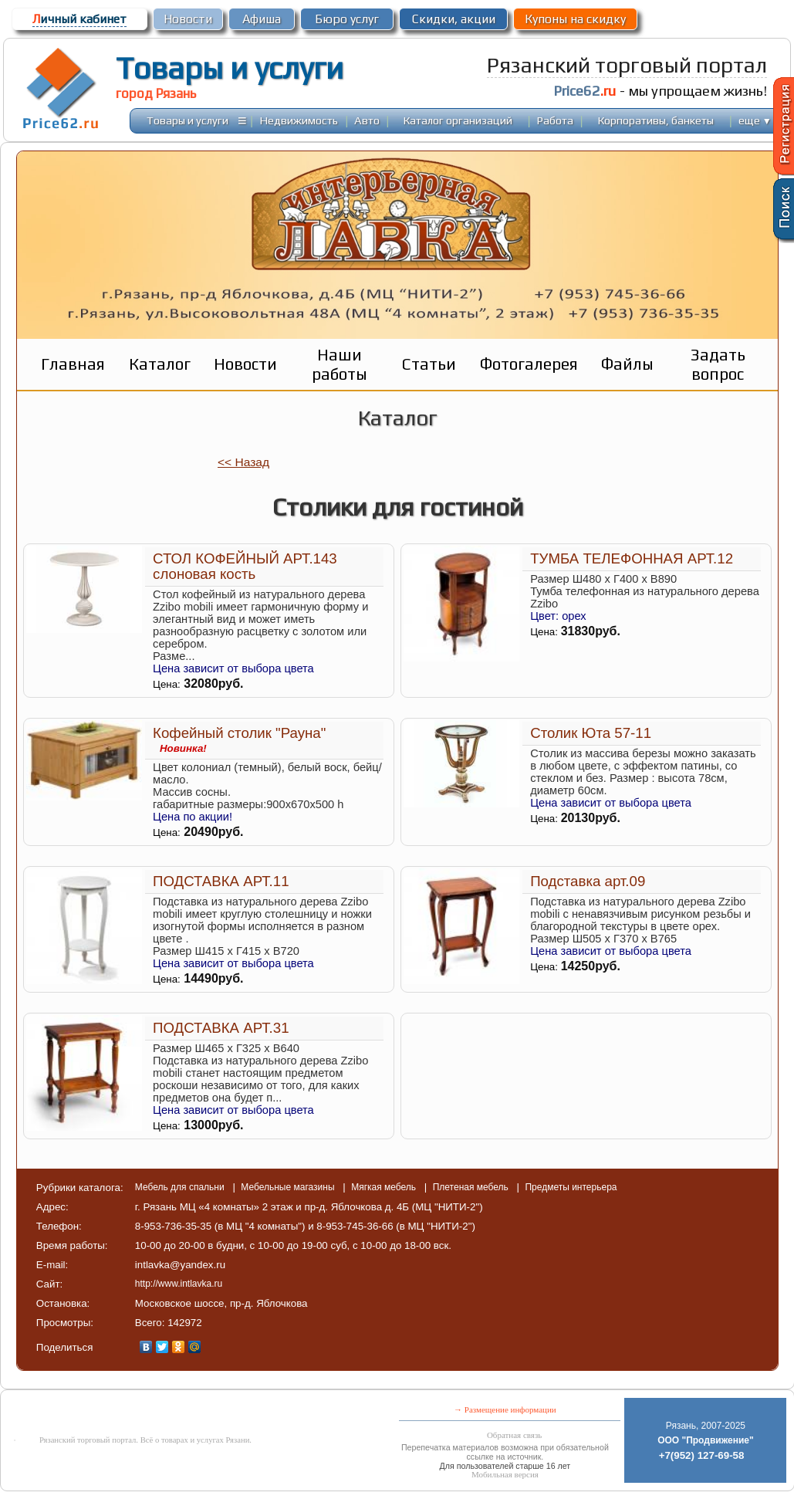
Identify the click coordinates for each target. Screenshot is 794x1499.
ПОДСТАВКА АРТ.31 (221, 1028)
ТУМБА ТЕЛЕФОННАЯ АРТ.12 (631, 558)
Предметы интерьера (571, 1187)
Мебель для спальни (181, 1187)
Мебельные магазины (289, 1187)
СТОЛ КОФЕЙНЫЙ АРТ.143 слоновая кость (245, 566)
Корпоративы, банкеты (656, 120)
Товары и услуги (229, 68)
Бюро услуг (347, 19)
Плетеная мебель (472, 1187)
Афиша (261, 19)
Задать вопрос (718, 364)
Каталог (160, 364)
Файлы (627, 364)
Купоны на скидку (575, 19)
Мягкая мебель (384, 1187)
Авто (367, 120)
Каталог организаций (458, 120)
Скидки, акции (453, 19)
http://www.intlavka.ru (178, 1283)
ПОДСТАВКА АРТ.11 (221, 881)
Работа (555, 120)
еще (755, 120)
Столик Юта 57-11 (590, 733)
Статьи (429, 364)
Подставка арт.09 (587, 881)
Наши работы (339, 364)
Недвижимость (299, 120)
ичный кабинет (79, 19)
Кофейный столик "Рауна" (239, 733)
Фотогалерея (529, 364)
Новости (188, 19)
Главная (73, 364)
